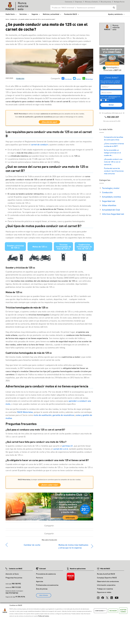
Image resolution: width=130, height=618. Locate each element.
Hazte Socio (10, 14)
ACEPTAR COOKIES (123, 611)
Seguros (35, 14)
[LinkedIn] (111, 598)
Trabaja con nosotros (105, 590)
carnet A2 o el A (60, 449)
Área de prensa (106, 2)
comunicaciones (112, 96)
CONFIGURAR (100, 610)
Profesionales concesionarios (47, 586)
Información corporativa (106, 586)
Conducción (20, 79)
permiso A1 (67, 446)
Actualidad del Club (111, 209)
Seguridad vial (108, 201)
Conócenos (68, 2)
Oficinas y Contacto (91, 2)
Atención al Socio (12, 575)
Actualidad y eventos (111, 196)
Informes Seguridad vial (113, 214)
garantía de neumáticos (63, 416)
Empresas (78, 2)
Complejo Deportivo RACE (107, 579)
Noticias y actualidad (51, 14)
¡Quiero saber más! (49, 486)
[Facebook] (102, 598)
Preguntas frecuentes (14, 579)
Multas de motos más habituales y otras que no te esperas (73, 547)
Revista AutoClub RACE (106, 575)
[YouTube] (116, 598)
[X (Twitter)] (107, 598)
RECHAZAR (113, 611)
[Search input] (81, 7)
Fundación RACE (70, 14)
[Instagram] (98, 598)
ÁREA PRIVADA (43, 597)
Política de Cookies (43, 616)
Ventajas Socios (119, 2)
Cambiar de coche (32, 546)
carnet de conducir (39, 145)
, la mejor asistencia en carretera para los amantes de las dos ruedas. (49, 480)
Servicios (23, 14)
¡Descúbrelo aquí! (49, 122)
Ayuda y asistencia (115, 14)
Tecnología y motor (111, 188)
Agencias (39, 583)
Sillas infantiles (109, 205)
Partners (39, 579)
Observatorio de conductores (108, 583)
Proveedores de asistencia (46, 575)
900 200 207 (113, 117)
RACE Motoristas (25, 412)
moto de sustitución (42, 416)
